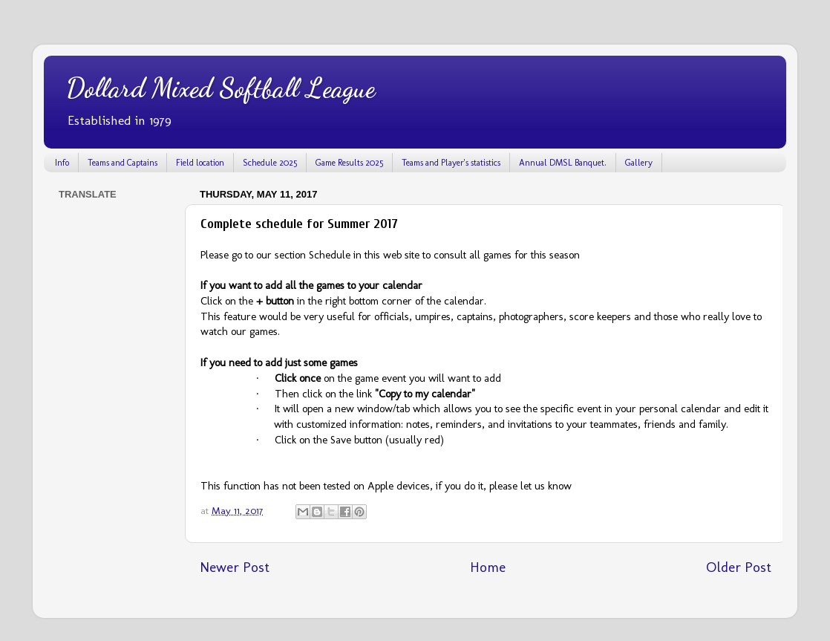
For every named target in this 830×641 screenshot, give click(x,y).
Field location (200, 162)
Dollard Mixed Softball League (220, 88)
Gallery (639, 162)
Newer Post (234, 567)
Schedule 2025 (270, 162)
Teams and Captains (122, 162)
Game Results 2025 (349, 162)
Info (62, 162)
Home (488, 567)
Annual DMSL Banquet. (563, 162)
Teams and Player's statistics (451, 162)
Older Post (738, 567)
